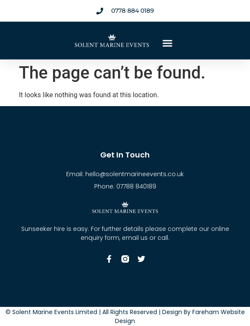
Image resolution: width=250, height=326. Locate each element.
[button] (168, 43)
